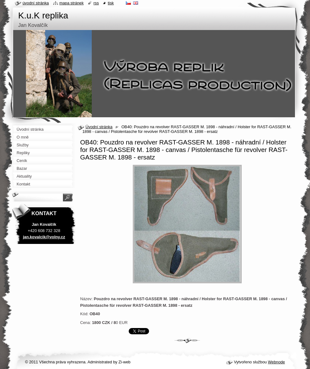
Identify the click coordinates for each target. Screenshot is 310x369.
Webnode (276, 362)
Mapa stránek (71, 3)
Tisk (111, 3)
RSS (96, 3)
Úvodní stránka (98, 126)
